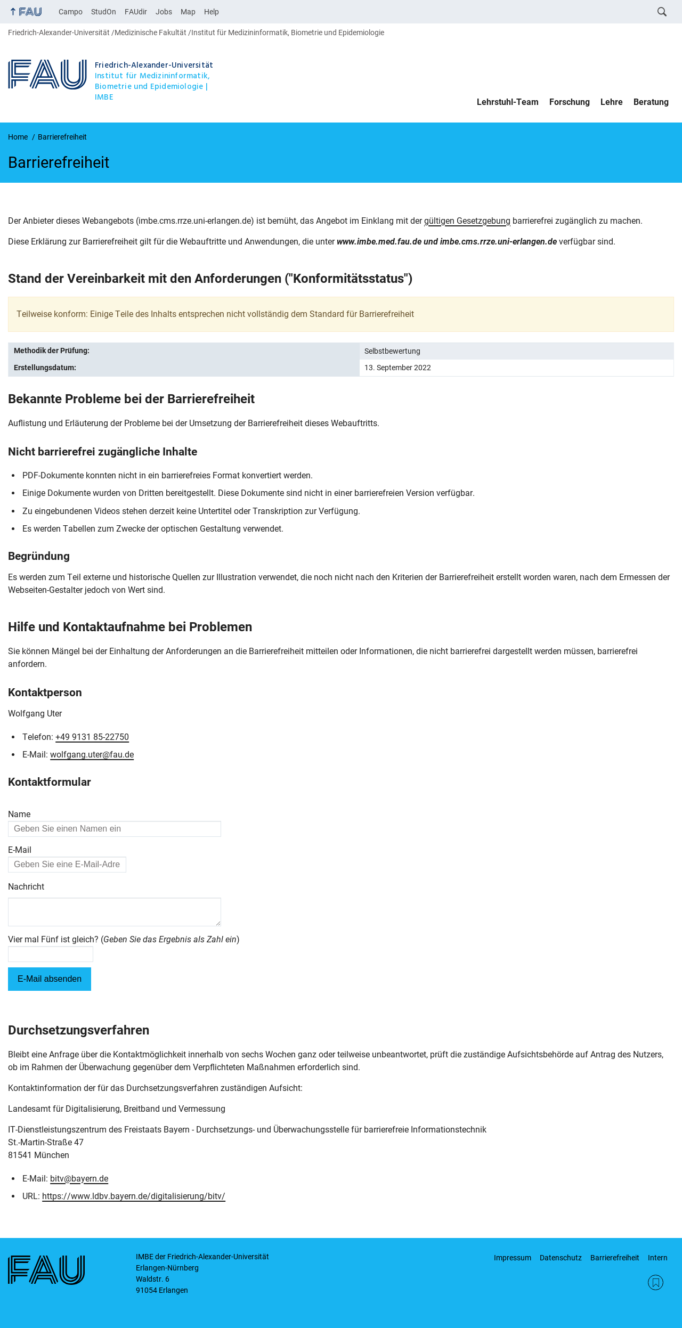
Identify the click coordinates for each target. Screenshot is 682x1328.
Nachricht (26, 887)
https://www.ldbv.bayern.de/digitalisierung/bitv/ (133, 1200)
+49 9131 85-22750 (92, 737)
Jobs (164, 11)
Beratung (651, 102)
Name (19, 814)
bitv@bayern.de (79, 1183)
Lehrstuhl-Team (508, 102)
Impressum (512, 1257)
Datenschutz (561, 1257)
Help (211, 11)
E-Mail (19, 850)
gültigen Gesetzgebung (467, 221)
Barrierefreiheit (614, 1257)
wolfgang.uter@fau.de (92, 754)
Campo (71, 11)
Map (188, 11)
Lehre (611, 102)
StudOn (103, 11)
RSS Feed (655, 1282)
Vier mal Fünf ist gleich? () (124, 944)
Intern (658, 1257)
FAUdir (136, 11)
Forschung (569, 102)
